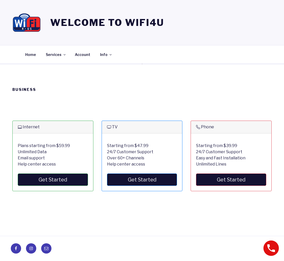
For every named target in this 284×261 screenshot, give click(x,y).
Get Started (53, 180)
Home (30, 54)
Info (106, 54)
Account (82, 54)
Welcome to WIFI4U (107, 22)
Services (56, 54)
